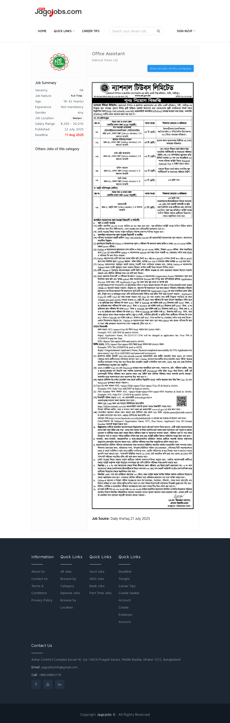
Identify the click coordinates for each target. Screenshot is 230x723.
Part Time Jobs (101, 593)
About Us (38, 571)
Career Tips (91, 31)
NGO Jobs (97, 579)
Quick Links (64, 31)
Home (42, 31)
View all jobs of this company (170, 68)
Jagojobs (104, 714)
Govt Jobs (97, 571)
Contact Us (39, 579)
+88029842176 (50, 675)
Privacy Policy (41, 600)
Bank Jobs (97, 586)
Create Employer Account (126, 614)
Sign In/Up (186, 31)
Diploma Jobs (70, 593)
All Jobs (66, 571)
